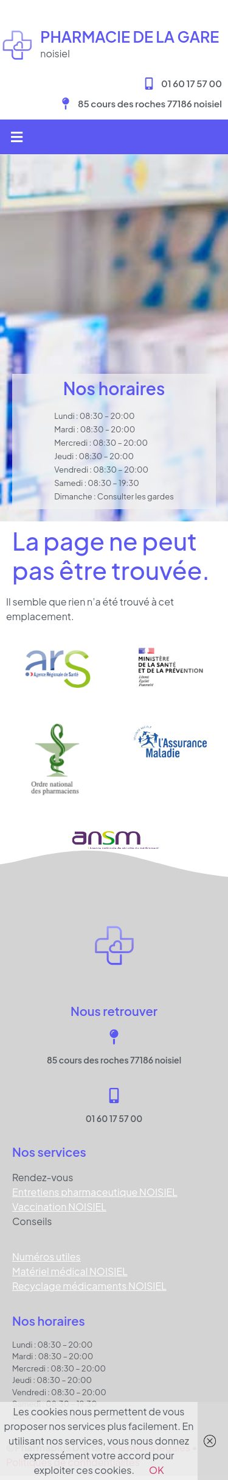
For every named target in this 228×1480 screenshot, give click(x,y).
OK (156, 1470)
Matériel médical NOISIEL (70, 1271)
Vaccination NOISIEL (59, 1206)
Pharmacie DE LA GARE (129, 36)
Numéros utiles (46, 1256)
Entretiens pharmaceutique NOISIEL (95, 1191)
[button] (16, 137)
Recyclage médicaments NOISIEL (89, 1285)
